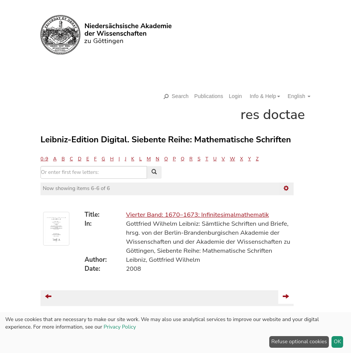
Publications (208, 96)
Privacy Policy (120, 326)
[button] (262, 96)
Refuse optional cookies (299, 341)
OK (337, 341)
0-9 (44, 158)
